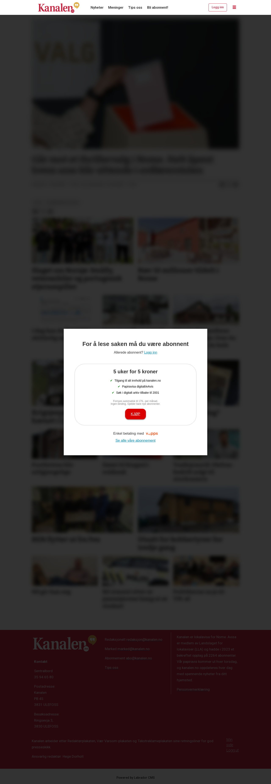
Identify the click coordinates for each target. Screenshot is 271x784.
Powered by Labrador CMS (135, 778)
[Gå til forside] (59, 7)
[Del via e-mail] (235, 184)
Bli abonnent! (157, 7)
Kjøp (135, 414)
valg (37, 202)
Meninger (115, 7)
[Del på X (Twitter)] (229, 184)
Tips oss (135, 7)
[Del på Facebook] (222, 184)
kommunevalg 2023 (62, 202)
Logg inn (218, 7)
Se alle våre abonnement (135, 440)
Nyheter (97, 7)
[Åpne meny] (234, 7)
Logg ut (232, 750)
